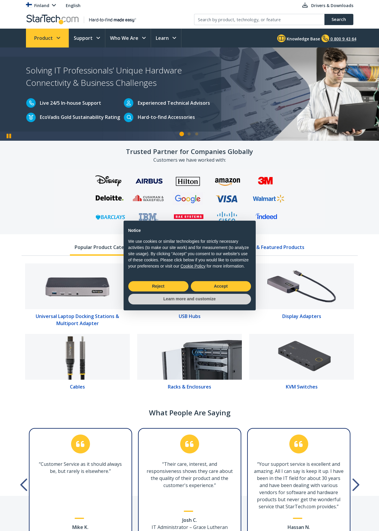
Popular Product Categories (107, 247)
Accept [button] (221, 286)
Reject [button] (158, 286)
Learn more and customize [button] (189, 298)
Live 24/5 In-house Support (70, 103)
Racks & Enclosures (189, 387)
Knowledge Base (298, 38)
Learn (163, 38)
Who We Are (125, 38)
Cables (77, 387)
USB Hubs (190, 316)
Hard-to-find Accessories (166, 117)
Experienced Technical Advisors (174, 103)
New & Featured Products (274, 247)
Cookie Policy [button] (193, 266)
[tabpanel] (189, 328)
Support (84, 38)
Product (44, 38)
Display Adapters (301, 316)
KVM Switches (302, 387)
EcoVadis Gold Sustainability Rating (80, 117)
